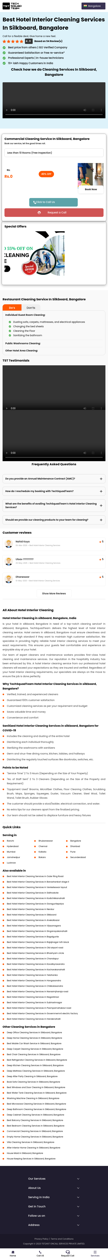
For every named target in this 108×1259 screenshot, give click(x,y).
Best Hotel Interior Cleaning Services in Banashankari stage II (38, 881)
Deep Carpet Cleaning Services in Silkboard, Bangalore (35, 1048)
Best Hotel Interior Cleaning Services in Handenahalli (34, 1018)
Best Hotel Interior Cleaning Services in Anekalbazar (33, 920)
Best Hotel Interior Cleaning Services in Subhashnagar (34, 1002)
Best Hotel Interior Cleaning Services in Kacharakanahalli (36, 969)
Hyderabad (13, 846)
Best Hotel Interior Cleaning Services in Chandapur (33, 958)
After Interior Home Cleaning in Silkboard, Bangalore (33, 1147)
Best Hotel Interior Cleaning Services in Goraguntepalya (35, 903)
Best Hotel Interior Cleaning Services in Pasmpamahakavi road (39, 1007)
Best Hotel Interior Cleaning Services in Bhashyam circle (35, 953)
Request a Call (57, 212)
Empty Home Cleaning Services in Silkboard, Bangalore (35, 1136)
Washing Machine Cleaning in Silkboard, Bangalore (33, 1098)
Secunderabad (78, 857)
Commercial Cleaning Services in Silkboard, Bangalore (35, 1131)
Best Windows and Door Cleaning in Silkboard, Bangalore (36, 1087)
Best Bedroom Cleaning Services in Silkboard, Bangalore (35, 1125)
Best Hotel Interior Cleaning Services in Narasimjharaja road (37, 991)
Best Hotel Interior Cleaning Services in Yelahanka (32, 975)
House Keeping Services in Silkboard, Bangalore (31, 1158)
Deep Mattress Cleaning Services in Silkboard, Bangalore (36, 1070)
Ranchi (10, 840)
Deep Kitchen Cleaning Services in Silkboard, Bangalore (35, 1065)
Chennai (43, 846)
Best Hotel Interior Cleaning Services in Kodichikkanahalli (36, 898)
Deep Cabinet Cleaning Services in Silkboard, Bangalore (35, 1114)
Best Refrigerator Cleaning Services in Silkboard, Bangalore (37, 1059)
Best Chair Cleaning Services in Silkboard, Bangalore (34, 1054)
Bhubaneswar (46, 840)
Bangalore (75, 840)
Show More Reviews (54, 593)
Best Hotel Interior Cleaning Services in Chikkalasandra (35, 986)
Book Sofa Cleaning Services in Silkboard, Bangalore (33, 1081)
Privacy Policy (41, 1238)
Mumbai (11, 851)
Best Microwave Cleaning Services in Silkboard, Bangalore (36, 1103)
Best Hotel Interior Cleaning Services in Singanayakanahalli (37, 931)
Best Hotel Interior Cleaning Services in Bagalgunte (33, 936)
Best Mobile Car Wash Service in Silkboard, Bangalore (34, 1043)
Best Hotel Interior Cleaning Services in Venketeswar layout (37, 887)
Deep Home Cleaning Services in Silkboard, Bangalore (34, 1037)
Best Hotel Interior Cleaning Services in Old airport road (35, 947)
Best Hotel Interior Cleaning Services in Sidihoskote (32, 892)
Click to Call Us (45, 202)
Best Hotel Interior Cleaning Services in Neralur (30, 909)
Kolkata (42, 851)
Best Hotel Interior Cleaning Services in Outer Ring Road (35, 876)
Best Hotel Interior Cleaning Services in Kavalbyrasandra (35, 964)
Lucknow (11, 862)
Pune (72, 851)
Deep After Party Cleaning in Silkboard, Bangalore (32, 1076)
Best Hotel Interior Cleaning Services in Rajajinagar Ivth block (38, 942)
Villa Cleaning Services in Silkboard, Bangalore (30, 1142)
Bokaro (42, 857)
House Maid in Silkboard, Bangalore (25, 1153)
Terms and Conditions (62, 1238)
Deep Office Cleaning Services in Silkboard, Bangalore (34, 1032)
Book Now (91, 189)
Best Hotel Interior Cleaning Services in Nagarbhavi (33, 997)
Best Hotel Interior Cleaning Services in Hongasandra (34, 980)
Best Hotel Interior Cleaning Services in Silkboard (31, 914)
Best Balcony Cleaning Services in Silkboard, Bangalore (35, 1120)
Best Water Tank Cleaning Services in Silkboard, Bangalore (37, 1092)
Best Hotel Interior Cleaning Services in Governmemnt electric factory (42, 1013)
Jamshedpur (13, 857)
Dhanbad (75, 846)
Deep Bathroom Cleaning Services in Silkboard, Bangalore (36, 1109)
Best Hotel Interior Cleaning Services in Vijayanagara (34, 925)
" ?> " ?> (54, 152)
